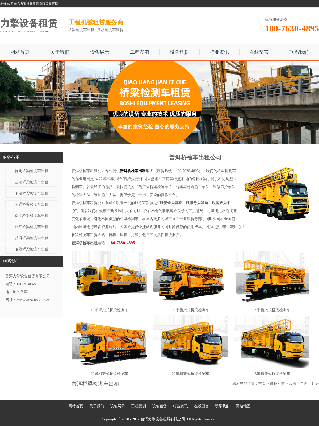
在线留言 (259, 52)
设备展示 (99, 52)
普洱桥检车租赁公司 (88, 203)
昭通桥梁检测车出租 (31, 204)
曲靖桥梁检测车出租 (31, 182)
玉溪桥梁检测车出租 (31, 193)
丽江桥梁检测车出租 (31, 227)
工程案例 (139, 52)
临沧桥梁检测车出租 (31, 249)
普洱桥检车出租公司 (88, 171)
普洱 (304, 384)
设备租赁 (179, 52)
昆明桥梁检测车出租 (31, 171)
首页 (262, 384)
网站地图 (243, 406)
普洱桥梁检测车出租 (31, 238)
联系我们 (299, 52)
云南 (292, 384)
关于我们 (59, 52)
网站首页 (20, 52)
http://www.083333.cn (33, 300)
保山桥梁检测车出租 (31, 216)
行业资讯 (219, 52)
